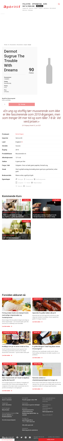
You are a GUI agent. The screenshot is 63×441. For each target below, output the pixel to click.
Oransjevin (28, 186)
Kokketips (30, 10)
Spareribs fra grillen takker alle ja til (44, 313)
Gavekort (40, 8)
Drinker (36, 8)
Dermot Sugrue (20, 134)
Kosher (28, 182)
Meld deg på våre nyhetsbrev (30, 430)
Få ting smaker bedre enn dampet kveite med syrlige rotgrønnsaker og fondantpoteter (15, 315)
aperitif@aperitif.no (27, 420)
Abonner (39, 6)
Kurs (45, 4)
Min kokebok (53, 8)
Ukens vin (31, 8)
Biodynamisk (29, 179)
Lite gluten (20, 182)
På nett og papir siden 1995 (29, 399)
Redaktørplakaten (7, 416)
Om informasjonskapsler (9, 420)
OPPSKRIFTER (37, 4)
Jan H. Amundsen (6, 404)
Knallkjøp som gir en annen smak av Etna (15, 346)
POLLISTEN (26, 4)
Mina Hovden (5, 410)
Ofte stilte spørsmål (27, 425)
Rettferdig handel (40, 179)
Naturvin (20, 186)
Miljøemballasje (38, 182)
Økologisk (20, 179)
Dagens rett (25, 8)
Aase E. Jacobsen (7, 399)
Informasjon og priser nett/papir (31, 404)
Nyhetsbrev (46, 8)
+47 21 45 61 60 (30, 421)
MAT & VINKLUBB (28, 6)
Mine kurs (25, 10)
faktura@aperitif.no (47, 411)
